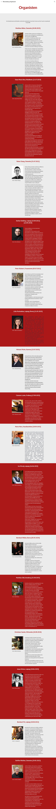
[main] (28, 7)
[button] (1, 1)
